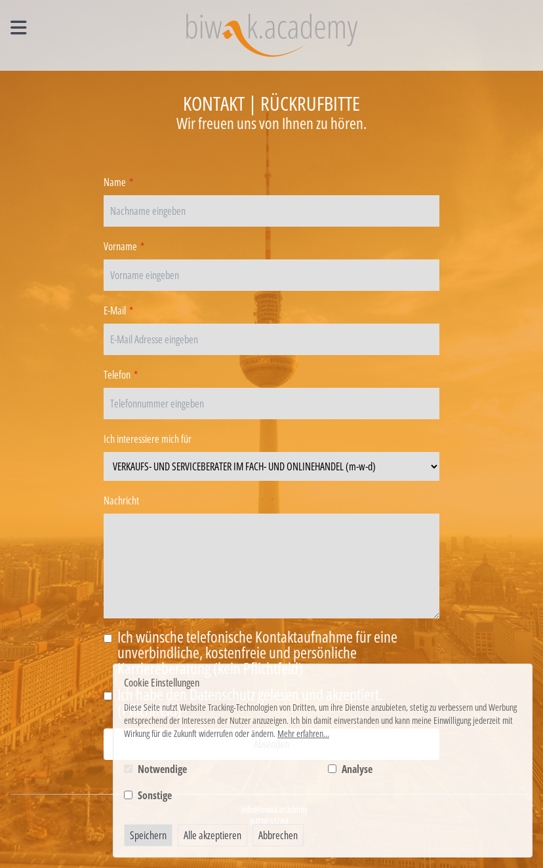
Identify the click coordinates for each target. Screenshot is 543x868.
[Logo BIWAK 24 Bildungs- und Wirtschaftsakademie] (272, 35)
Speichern (148, 835)
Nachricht (121, 500)
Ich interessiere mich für (147, 439)
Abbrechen (278, 835)
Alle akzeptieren (212, 835)
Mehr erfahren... (303, 733)
